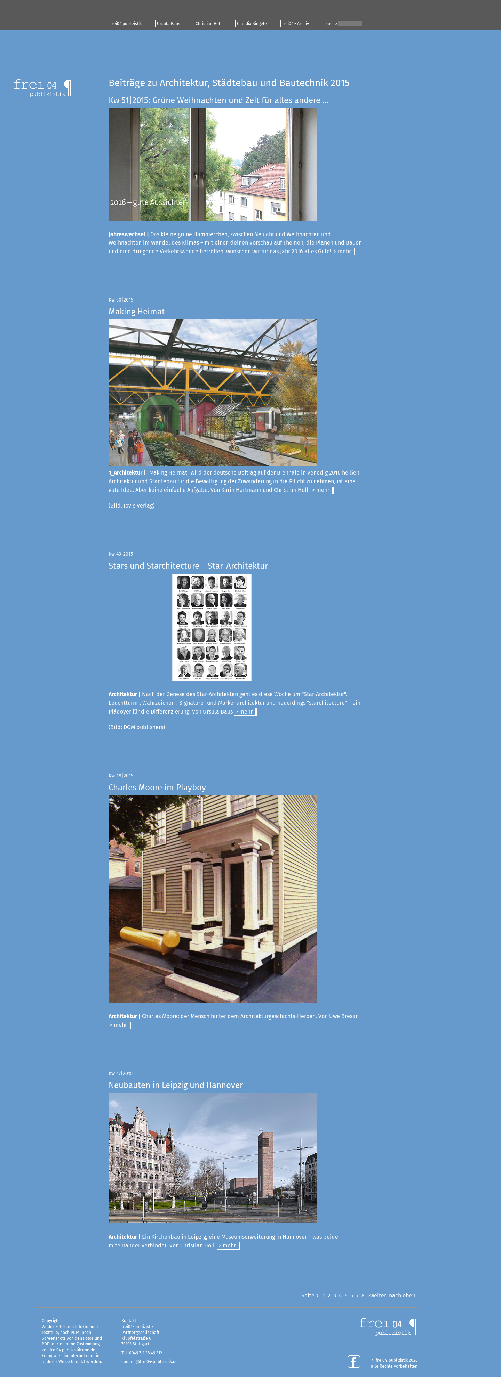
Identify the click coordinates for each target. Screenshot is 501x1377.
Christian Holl (209, 23)
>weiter (376, 1295)
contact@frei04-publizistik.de (149, 1361)
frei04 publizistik (126, 23)
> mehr (342, 251)
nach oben (402, 1295)
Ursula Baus (168, 23)
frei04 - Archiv (295, 23)
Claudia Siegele (252, 23)
